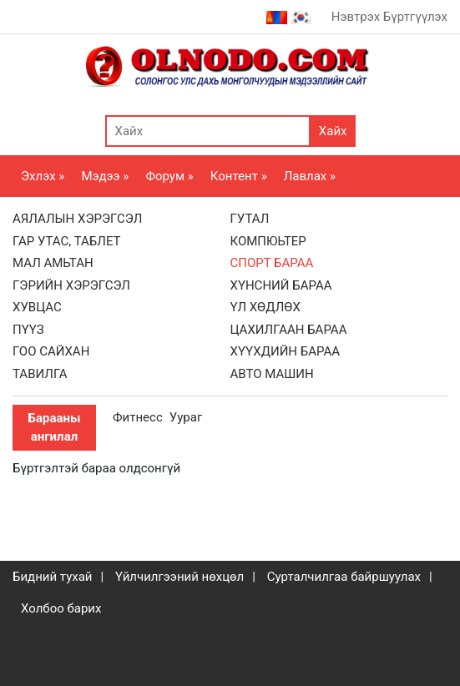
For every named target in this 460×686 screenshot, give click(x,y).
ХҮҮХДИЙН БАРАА (285, 351)
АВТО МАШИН (272, 373)
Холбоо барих (61, 608)
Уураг (185, 417)
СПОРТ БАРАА (272, 262)
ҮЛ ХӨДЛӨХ (265, 307)
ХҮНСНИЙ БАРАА (281, 285)
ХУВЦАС (37, 307)
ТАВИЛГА (40, 373)
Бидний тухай (53, 576)
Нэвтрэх (355, 16)
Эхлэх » (42, 176)
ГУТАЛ (250, 218)
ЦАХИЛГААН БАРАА (288, 329)
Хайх (333, 131)
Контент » (238, 176)
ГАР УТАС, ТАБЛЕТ (67, 241)
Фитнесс (138, 417)
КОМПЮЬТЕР (268, 241)
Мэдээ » (105, 176)
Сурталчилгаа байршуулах (344, 576)
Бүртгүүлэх (415, 16)
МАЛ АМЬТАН (53, 262)
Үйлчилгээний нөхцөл (179, 576)
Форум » (169, 176)
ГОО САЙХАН (51, 351)
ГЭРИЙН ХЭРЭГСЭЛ (71, 285)
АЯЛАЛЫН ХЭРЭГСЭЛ (77, 218)
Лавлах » (310, 176)
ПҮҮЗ (28, 329)
